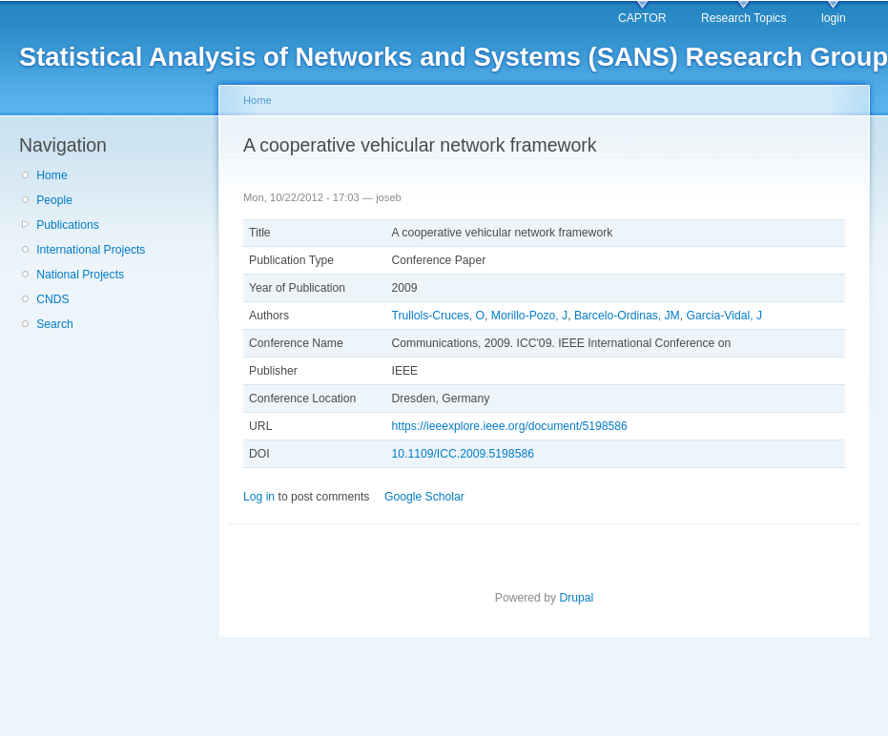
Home (51, 175)
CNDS (52, 299)
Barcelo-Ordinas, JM (627, 315)
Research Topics (744, 18)
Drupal (576, 597)
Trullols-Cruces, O (438, 315)
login (833, 18)
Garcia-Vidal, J (725, 315)
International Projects (90, 249)
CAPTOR (642, 18)
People (54, 200)
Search (54, 324)
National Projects (80, 274)
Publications (67, 225)
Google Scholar (424, 496)
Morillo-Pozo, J (529, 315)
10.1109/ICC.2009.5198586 (463, 453)
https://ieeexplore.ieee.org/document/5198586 (510, 426)
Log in (259, 496)
